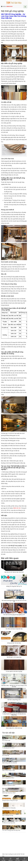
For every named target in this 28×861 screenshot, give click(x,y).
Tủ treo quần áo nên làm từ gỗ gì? (14, 671)
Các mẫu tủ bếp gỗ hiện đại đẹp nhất (11, 830)
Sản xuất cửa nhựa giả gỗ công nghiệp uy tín (14, 614)
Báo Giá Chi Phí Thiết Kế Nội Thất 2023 (14, 572)
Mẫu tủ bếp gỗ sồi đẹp (7, 815)
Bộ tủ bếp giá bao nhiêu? (8, 778)
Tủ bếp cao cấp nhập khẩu (8, 822)
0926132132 (9, 6)
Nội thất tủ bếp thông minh (14, 699)
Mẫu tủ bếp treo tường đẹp (9, 808)
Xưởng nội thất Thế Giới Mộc (14, 643)
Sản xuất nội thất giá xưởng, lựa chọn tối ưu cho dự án (14, 601)
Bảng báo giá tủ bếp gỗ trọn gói (10, 800)
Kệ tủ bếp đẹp (5, 755)
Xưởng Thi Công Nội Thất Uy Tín (14, 586)
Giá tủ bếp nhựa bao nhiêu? (9, 793)
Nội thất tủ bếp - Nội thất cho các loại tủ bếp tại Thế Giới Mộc (14, 686)
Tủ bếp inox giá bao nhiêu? (8, 785)
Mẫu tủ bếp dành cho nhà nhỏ (9, 763)
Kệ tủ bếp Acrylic (6, 740)
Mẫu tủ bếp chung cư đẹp (8, 770)
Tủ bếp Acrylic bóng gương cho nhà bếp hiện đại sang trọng (14, 714)
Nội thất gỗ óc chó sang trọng (14, 657)
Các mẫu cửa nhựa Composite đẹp (14, 628)
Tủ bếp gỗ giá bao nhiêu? (8, 748)
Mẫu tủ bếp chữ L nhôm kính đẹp (14, 728)
